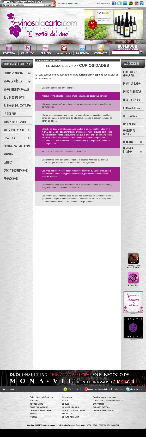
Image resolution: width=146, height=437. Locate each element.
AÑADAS (33, 414)
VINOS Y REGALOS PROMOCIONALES (108, 401)
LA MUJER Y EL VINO (70, 407)
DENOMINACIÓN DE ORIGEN (41, 410)
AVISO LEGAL (91, 425)
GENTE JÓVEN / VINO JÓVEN (73, 410)
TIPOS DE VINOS (36, 404)
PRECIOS (33, 417)
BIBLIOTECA (67, 414)
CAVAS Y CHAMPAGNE (39, 407)
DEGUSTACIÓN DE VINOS (103, 410)
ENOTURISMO (98, 404)
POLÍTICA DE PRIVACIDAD (109, 425)
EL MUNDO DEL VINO (70, 417)
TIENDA (65, 401)
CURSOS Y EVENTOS (101, 407)
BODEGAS (34, 401)
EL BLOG (65, 404)
